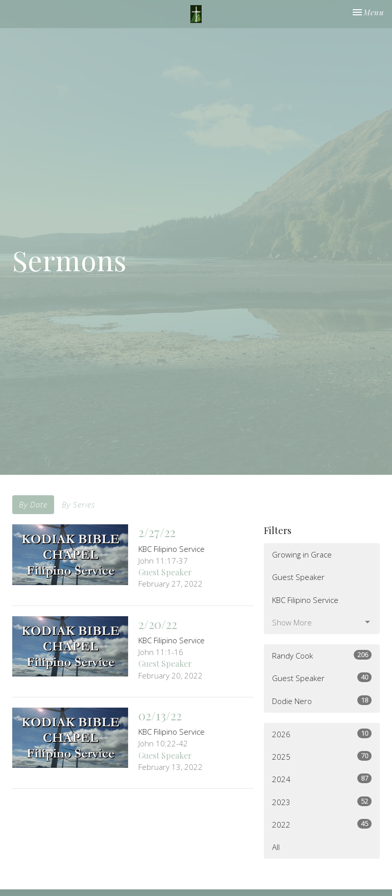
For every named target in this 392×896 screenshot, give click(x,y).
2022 (322, 824)
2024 (322, 778)
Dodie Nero (322, 700)
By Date (33, 504)
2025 (322, 756)
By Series (78, 504)
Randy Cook (322, 655)
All (276, 847)
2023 (322, 801)
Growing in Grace (302, 554)
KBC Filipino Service (305, 600)
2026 (322, 734)
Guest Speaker (298, 577)
